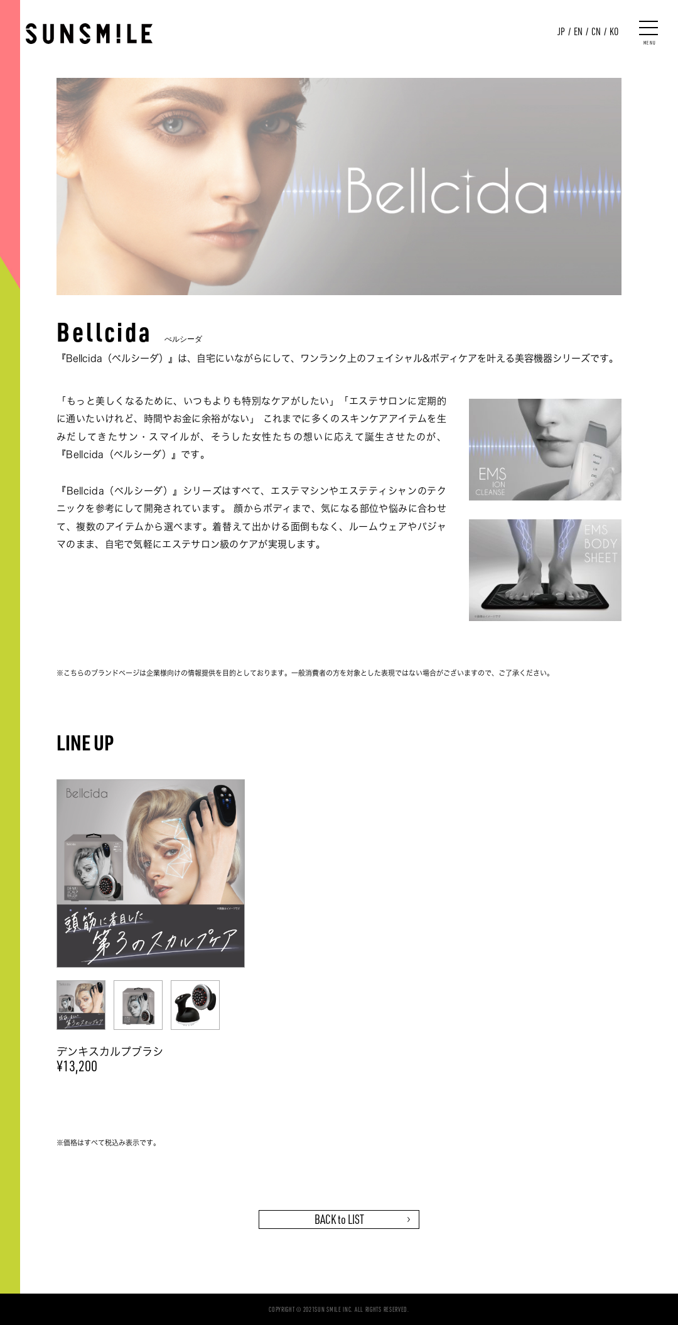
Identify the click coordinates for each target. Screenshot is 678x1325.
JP (561, 31)
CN (596, 31)
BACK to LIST (339, 1219)
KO (614, 31)
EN (578, 31)
